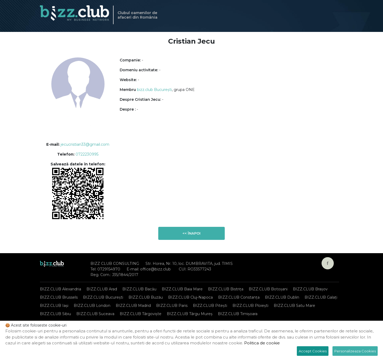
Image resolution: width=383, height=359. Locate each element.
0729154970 (108, 269)
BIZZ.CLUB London (92, 305)
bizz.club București (154, 89)
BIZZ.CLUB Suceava (95, 313)
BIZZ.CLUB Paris (172, 305)
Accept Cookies (313, 351)
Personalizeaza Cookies (355, 351)
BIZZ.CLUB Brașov (310, 289)
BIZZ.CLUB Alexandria (60, 289)
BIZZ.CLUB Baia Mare (182, 289)
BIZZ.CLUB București (103, 297)
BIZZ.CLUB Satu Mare (294, 305)
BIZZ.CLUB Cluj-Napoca (190, 297)
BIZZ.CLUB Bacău (139, 289)
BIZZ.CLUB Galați (321, 297)
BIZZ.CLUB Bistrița (225, 289)
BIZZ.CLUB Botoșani (268, 289)
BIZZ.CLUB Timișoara (237, 313)
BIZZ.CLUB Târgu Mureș (190, 313)
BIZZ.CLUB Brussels (59, 297)
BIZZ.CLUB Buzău (145, 297)
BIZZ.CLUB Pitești (210, 305)
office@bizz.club (155, 269)
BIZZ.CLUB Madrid (133, 305)
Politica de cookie (262, 342)
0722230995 (87, 154)
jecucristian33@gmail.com (85, 144)
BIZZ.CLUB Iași (54, 305)
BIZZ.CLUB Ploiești (250, 305)
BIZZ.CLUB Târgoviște (140, 313)
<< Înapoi (191, 233)
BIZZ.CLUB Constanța (239, 297)
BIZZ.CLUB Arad (101, 289)
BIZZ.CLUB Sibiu (55, 313)
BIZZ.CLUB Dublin (282, 297)
